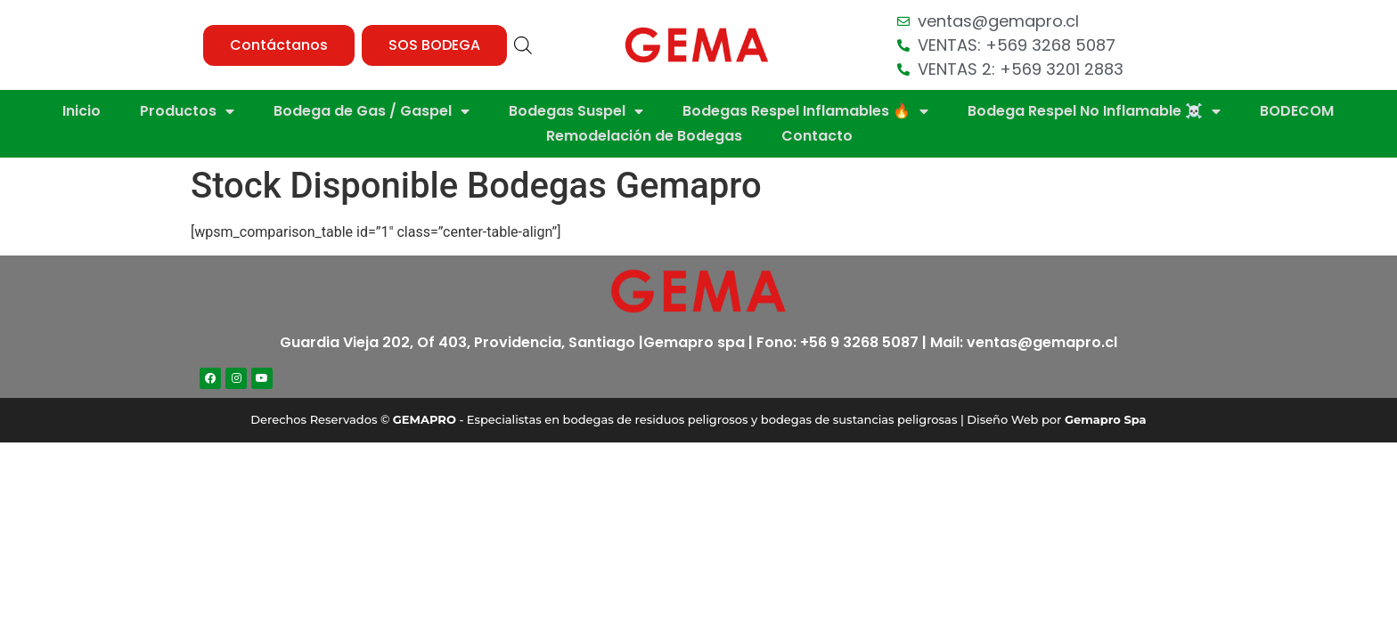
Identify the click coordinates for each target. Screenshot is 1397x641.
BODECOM (1297, 111)
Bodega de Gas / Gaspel (372, 111)
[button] (279, 45)
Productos (187, 111)
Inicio (81, 111)
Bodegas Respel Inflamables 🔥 (805, 111)
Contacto (817, 136)
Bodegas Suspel (576, 111)
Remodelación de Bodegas (644, 136)
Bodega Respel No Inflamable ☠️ (1094, 111)
